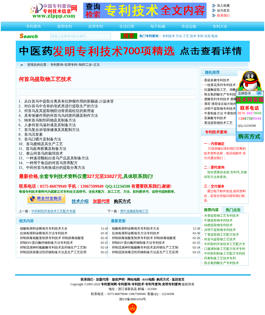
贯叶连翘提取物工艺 (134, 211)
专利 (200, 36)
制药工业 (85, 65)
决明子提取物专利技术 (220, 108)
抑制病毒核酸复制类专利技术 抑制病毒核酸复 (52, 238)
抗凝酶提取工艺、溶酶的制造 (224, 90)
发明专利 (64, 25)
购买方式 (162, 279)
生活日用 (126, 25)
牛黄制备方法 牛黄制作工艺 (223, 113)
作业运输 (188, 25)
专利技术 (168, 36)
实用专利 (95, 25)
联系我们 (87, 279)
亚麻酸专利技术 (215, 118)
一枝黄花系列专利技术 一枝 (223, 85)
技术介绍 (80, 201)
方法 (179, 36)
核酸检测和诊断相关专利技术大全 (43, 228)
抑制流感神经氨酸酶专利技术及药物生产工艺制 (53, 247)
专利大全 (220, 25)
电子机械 (157, 25)
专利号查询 (153, 284)
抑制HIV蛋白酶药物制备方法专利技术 (46, 243)
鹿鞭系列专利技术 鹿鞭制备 (223, 99)
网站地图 (133, 279)
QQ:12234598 (247, 126)
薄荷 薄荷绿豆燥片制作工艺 (223, 104)
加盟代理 (102, 279)
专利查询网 (109, 284)
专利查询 (33, 25)
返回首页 (178, 279)
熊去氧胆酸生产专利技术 (221, 94)
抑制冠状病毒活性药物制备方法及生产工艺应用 (53, 252)
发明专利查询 (171, 284)
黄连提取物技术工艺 (218, 123)
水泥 (207, 36)
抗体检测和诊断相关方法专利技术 (43, 233)
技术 (193, 36)
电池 (214, 36)
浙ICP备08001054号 (132, 299)
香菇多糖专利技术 (216, 80)
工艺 (186, 36)
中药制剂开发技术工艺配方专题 (53, 211)
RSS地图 (149, 279)
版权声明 (118, 279)
